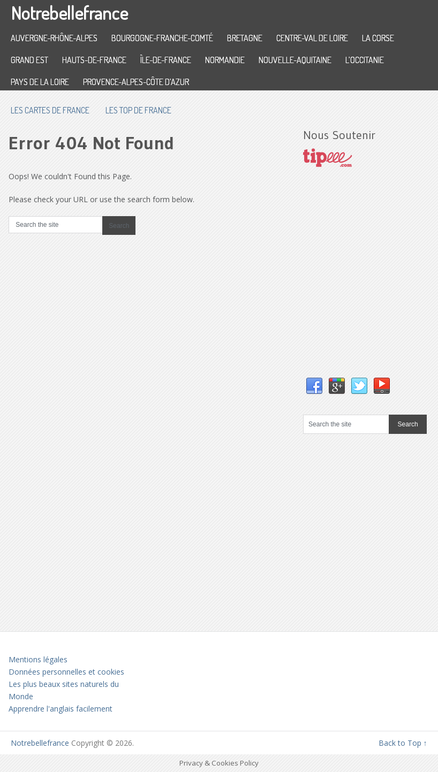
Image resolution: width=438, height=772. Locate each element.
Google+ (336, 386)
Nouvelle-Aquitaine (295, 60)
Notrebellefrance (69, 12)
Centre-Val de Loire (312, 38)
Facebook (314, 386)
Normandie (225, 60)
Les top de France (138, 110)
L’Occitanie (364, 60)
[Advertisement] (370, 283)
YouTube (381, 386)
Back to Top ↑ (403, 743)
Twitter (359, 386)
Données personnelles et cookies (66, 672)
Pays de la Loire (40, 82)
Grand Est (29, 60)
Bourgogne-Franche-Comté (162, 38)
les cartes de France (50, 110)
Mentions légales (38, 659)
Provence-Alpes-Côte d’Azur (136, 82)
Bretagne (244, 38)
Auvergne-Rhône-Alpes (54, 38)
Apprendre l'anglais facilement (60, 709)
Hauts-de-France (94, 60)
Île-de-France (165, 60)
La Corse (378, 38)
